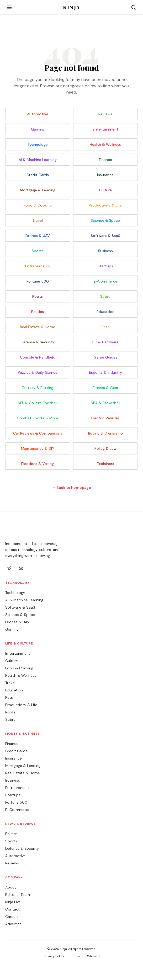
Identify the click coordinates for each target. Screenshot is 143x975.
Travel (37, 220)
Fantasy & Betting (37, 387)
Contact (12, 909)
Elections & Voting (37, 463)
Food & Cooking (38, 205)
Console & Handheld (37, 357)
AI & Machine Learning (38, 159)
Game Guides (105, 357)
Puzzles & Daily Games (37, 372)
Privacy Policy (54, 956)
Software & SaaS (105, 235)
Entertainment (105, 129)
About (10, 887)
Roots (37, 296)
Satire (105, 296)
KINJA (71, 7)
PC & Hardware (105, 342)
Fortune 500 (38, 281)
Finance (105, 159)
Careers (12, 916)
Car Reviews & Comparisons (37, 433)
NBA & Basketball (105, 402)
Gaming (37, 129)
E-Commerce (105, 281)
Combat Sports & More (37, 418)
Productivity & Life (105, 205)
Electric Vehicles (105, 418)
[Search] (133, 7)
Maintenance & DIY (37, 448)
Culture (105, 190)
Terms (75, 956)
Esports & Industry (105, 372)
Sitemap (93, 956)
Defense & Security (37, 342)
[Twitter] (9, 568)
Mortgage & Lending (37, 190)
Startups (105, 266)
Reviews (105, 114)
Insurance (105, 174)
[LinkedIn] (21, 568)
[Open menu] (9, 7)
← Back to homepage (71, 487)
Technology (38, 144)
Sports (38, 250)
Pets (105, 326)
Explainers (105, 463)
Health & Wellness (105, 144)
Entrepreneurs (37, 266)
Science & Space (105, 220)
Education (105, 311)
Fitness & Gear (105, 387)
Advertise (13, 924)
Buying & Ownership (105, 433)
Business (105, 250)
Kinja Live (13, 902)
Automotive (37, 114)
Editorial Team (17, 894)
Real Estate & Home (37, 326)
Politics (37, 311)
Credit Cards (38, 174)
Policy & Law (105, 448)
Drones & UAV (37, 235)
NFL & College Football (37, 402)
